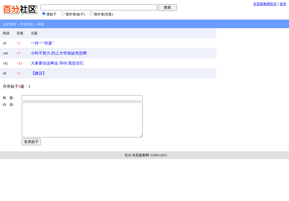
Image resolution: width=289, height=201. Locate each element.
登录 (282, 4)
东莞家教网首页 (265, 4)
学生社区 (26, 24)
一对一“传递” (42, 43)
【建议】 (38, 73)
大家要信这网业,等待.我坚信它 (57, 63)
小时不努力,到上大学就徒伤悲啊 (59, 53)
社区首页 (9, 24)
